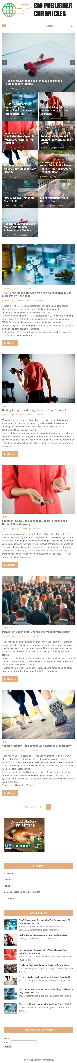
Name (7, 1038)
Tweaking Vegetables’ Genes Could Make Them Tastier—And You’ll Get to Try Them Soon (55, 167)
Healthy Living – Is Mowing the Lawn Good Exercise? (54, 110)
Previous (29, 807)
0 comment (37, 301)
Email (7, 1042)
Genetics (6, 289)
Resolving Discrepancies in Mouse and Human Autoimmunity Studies (20, 227)
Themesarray (47, 1060)
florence (10, 89)
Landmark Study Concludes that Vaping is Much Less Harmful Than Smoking (19, 138)
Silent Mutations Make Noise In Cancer (54, 199)
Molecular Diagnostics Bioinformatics (22, 892)
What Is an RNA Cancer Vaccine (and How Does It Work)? (45, 1004)
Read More (10, 343)
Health (15, 289)
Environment (11, 77)
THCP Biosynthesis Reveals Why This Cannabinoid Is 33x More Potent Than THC (19, 108)
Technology (25, 289)
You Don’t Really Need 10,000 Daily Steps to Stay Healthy (20, 169)
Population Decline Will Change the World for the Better (55, 140)
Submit (8, 1047)
